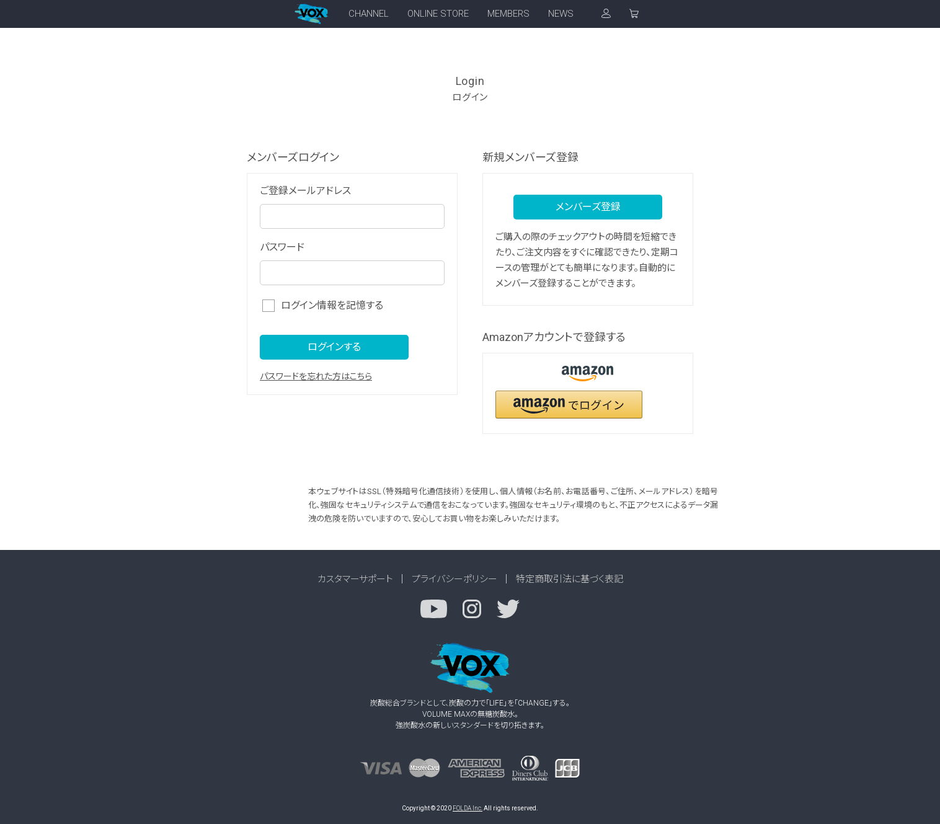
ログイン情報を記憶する (332, 305)
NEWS (561, 13)
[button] (568, 405)
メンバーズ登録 (588, 207)
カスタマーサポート (355, 579)
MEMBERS (508, 13)
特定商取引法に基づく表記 (569, 579)
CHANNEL (368, 13)
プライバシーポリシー (454, 579)
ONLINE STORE (438, 13)
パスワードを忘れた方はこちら (316, 376)
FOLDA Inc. (467, 808)
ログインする (334, 347)
